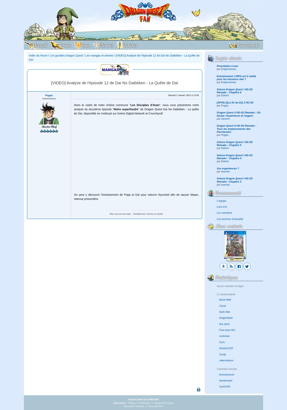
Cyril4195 (224, 386)
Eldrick (225, 95)
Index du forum (38, 55)
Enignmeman (228, 69)
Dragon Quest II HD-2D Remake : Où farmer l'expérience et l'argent (239, 114)
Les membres (224, 212)
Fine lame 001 (227, 330)
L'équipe (221, 200)
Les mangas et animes (99, 55)
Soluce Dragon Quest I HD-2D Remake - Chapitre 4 (235, 157)
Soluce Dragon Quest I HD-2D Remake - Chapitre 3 (235, 180)
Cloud (222, 305)
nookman (224, 336)
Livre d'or (222, 206)
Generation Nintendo (134, 406)
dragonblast (226, 317)
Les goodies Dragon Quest (66, 55)
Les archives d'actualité (230, 218)
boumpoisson (226, 374)
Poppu (225, 105)
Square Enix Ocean (164, 403)
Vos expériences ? (228, 168)
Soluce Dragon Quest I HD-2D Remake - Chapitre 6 (235, 91)
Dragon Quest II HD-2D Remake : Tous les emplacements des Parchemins (236, 128)
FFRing (131, 403)
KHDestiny (145, 403)
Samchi (225, 118)
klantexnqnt (225, 380)
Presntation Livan (227, 66)
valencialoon (226, 360)
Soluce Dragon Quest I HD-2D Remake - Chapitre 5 (235, 144)
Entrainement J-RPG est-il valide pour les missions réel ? (236, 78)
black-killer (225, 299)
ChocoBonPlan (155, 406)
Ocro (222, 342)
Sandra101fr (226, 348)
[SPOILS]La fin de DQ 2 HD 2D (235, 102)
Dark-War (224, 311)
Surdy (222, 354)
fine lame (224, 324)
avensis (225, 171)
